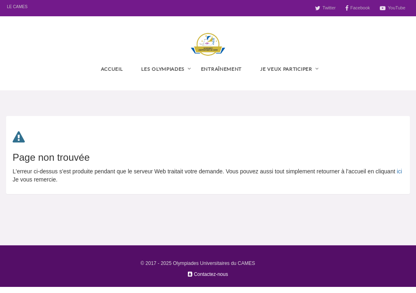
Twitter (328, 7)
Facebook (360, 7)
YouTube (396, 7)
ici (399, 171)
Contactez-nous (208, 274)
